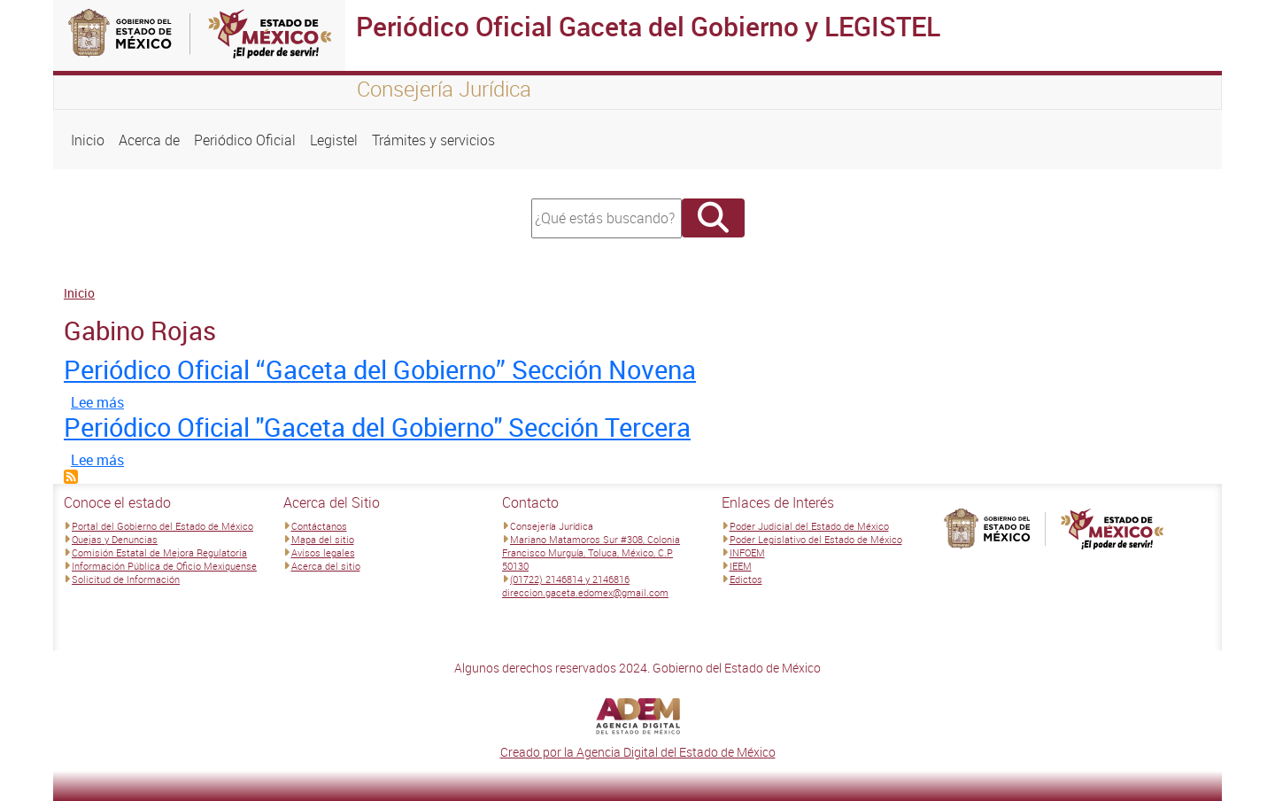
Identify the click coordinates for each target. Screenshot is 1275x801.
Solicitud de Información (126, 579)
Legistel (334, 140)
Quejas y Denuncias (115, 539)
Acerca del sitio (325, 565)
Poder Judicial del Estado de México (809, 526)
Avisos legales (323, 552)
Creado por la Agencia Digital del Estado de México (638, 751)
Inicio (87, 140)
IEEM (741, 565)
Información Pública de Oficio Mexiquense (164, 565)
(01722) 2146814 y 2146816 (570, 579)
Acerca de (149, 140)
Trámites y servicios (433, 140)
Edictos (746, 579)
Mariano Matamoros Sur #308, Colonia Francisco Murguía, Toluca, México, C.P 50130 (591, 552)
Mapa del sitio (322, 539)
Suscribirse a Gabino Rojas (71, 477)
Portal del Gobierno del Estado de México (162, 526)
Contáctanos (319, 526)
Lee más (97, 402)
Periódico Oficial (245, 140)
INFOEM (747, 552)
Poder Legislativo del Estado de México (816, 539)
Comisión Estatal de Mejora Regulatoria (159, 552)
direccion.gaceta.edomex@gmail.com (585, 592)
